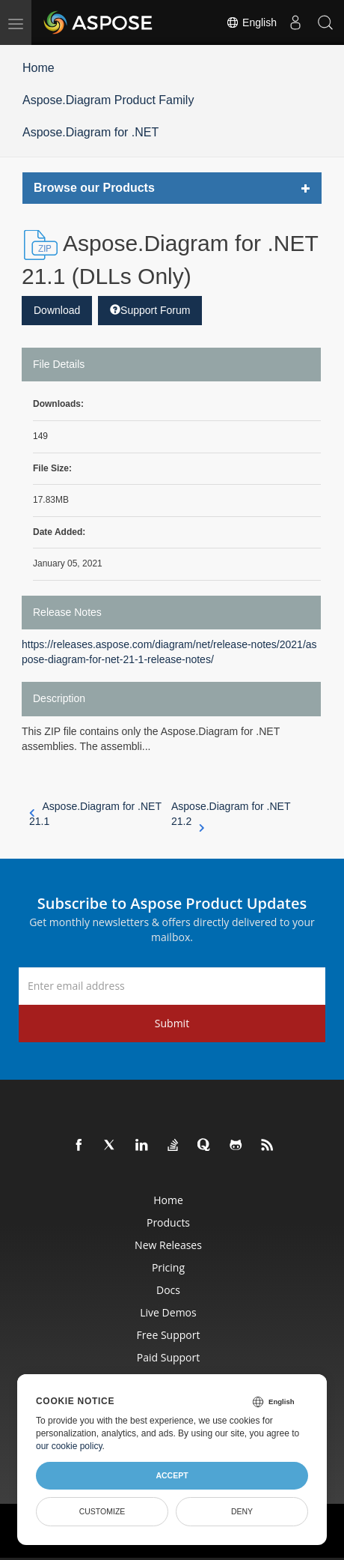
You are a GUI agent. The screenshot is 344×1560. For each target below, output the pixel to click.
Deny (242, 1511)
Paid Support (168, 1357)
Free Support (168, 1335)
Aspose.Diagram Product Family (108, 100)
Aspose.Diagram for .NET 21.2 (230, 814)
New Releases (168, 1245)
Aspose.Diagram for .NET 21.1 (95, 813)
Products (168, 1222)
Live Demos (168, 1312)
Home (38, 67)
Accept (172, 1475)
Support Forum (150, 310)
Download (57, 310)
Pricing (168, 1267)
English (251, 22)
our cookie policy (69, 1446)
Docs (168, 1290)
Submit (172, 1023)
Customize (102, 1511)
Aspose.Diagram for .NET (90, 132)
